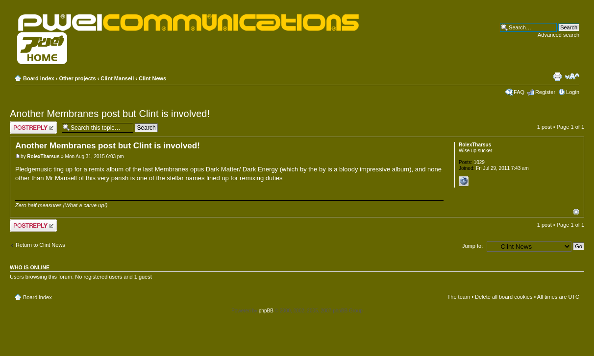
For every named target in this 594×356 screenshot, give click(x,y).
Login (572, 92)
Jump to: (472, 246)
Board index (38, 78)
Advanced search (558, 35)
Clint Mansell (117, 78)
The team (458, 297)
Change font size (572, 76)
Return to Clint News (40, 245)
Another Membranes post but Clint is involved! (110, 113)
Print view (557, 76)
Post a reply (33, 127)
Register (545, 92)
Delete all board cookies (503, 297)
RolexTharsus (43, 156)
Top (576, 211)
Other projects (77, 78)
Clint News (152, 78)
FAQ (519, 92)
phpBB (266, 310)
